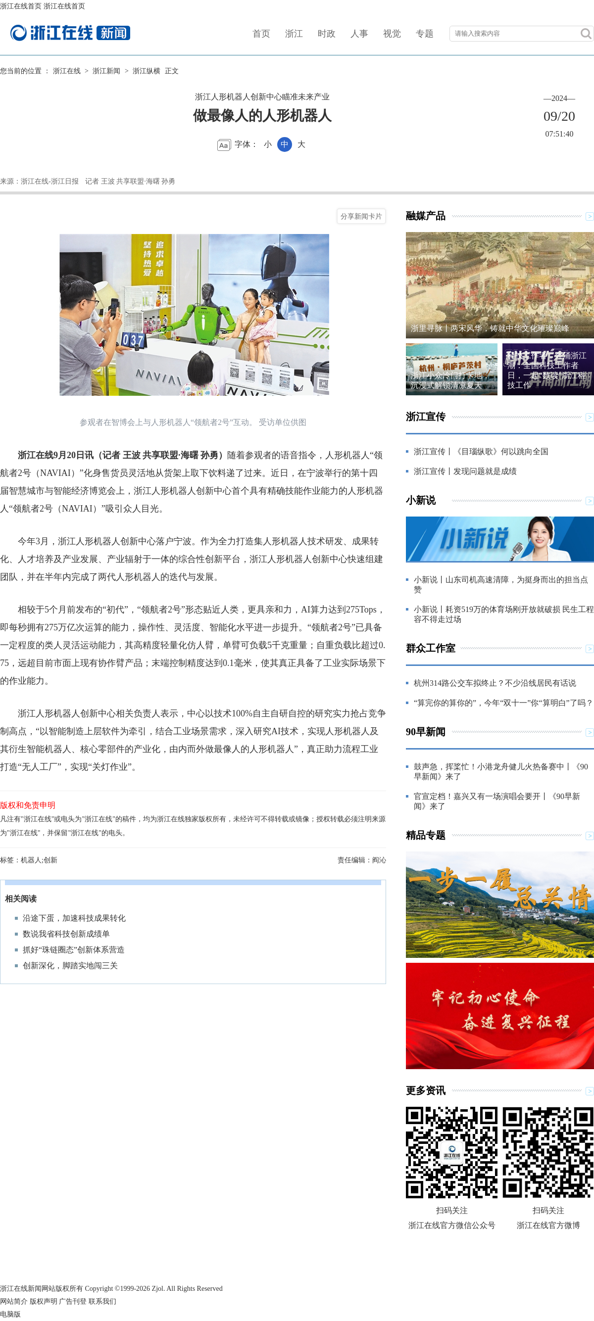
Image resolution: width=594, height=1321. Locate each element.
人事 (359, 34)
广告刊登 (73, 1301)
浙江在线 (67, 71)
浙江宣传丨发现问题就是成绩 (465, 471)
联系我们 (102, 1301)
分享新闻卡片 (361, 216)
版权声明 (43, 1301)
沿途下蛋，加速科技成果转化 (74, 918)
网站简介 (14, 1301)
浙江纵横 (146, 71)
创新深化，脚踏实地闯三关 (70, 965)
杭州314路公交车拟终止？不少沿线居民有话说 (495, 683)
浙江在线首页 (21, 6)
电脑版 (10, 1314)
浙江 (294, 34)
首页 (261, 34)
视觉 (392, 34)
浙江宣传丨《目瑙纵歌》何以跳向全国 (481, 451)
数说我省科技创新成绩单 (66, 934)
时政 (327, 34)
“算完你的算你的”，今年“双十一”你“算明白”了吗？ (504, 703)
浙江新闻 (106, 71)
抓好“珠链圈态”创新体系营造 (74, 949)
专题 (425, 34)
